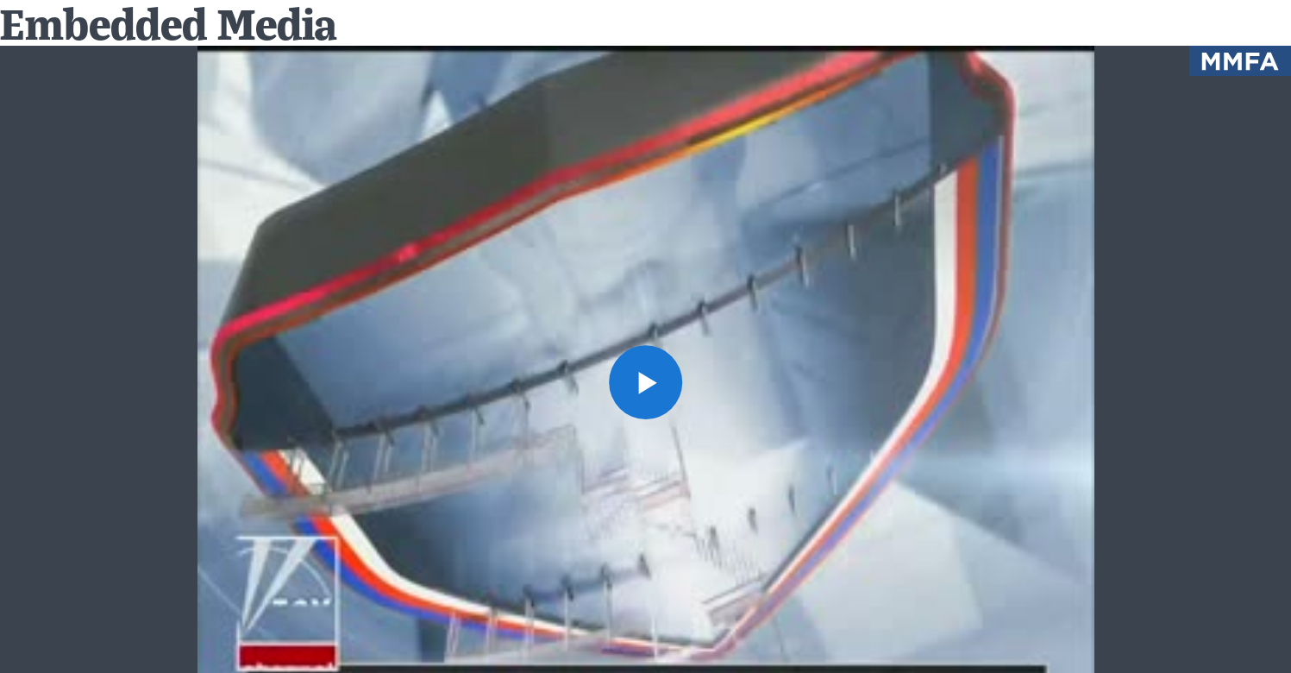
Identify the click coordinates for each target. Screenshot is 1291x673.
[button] (646, 382)
